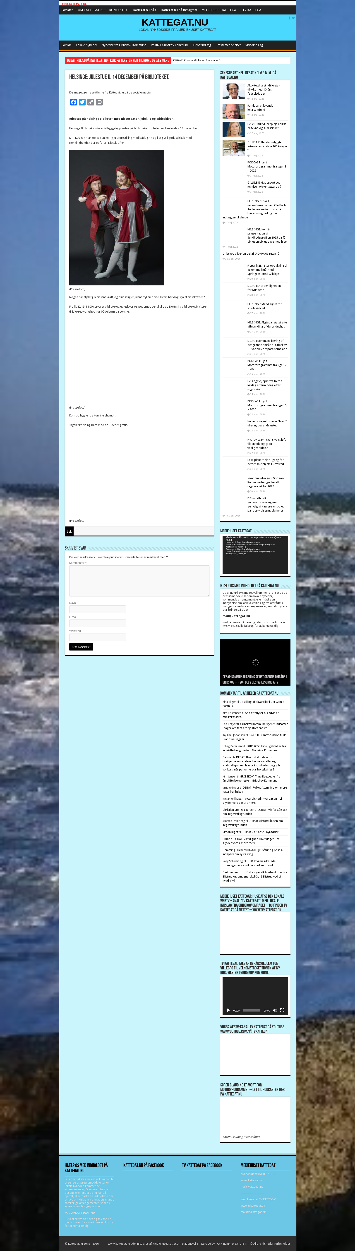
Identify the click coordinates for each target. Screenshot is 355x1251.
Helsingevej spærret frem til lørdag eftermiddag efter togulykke (265, 385)
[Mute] (275, 1010)
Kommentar (78, 563)
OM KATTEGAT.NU (91, 10)
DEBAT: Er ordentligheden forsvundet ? (197, 60)
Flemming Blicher (234, 850)
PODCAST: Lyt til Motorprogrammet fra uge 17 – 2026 (266, 365)
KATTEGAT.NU (175, 22)
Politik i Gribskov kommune (170, 45)
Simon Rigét (230, 832)
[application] (255, 555)
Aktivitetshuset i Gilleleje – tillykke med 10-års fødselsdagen (264, 89)
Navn (72, 603)
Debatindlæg (202, 45)
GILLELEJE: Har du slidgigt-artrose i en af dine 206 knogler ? (267, 146)
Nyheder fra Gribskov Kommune (124, 45)
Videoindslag (254, 45)
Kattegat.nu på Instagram (179, 10)
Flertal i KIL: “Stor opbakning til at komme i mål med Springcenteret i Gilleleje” (267, 269)
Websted (75, 631)
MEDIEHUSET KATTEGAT (219, 10)
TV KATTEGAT (252, 10)
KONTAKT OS (119, 10)
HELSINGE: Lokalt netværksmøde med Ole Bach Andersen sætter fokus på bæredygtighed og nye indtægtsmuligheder (254, 209)
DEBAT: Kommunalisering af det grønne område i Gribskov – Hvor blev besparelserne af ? (267, 345)
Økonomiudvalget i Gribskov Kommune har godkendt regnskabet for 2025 (265, 482)
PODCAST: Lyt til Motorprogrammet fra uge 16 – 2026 (266, 405)
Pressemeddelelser (228, 45)
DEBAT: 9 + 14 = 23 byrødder (260, 832)
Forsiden (67, 10)
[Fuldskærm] (282, 1010)
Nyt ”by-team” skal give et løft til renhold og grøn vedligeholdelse (266, 444)
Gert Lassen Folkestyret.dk (244, 872)
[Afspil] (228, 1010)
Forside (67, 45)
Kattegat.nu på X (145, 10)
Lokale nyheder (86, 45)
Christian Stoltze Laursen (238, 809)
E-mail (73, 617)
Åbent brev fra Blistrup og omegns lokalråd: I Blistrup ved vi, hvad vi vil (255, 876)
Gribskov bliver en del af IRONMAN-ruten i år (252, 253)
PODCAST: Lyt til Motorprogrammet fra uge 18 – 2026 (266, 166)
